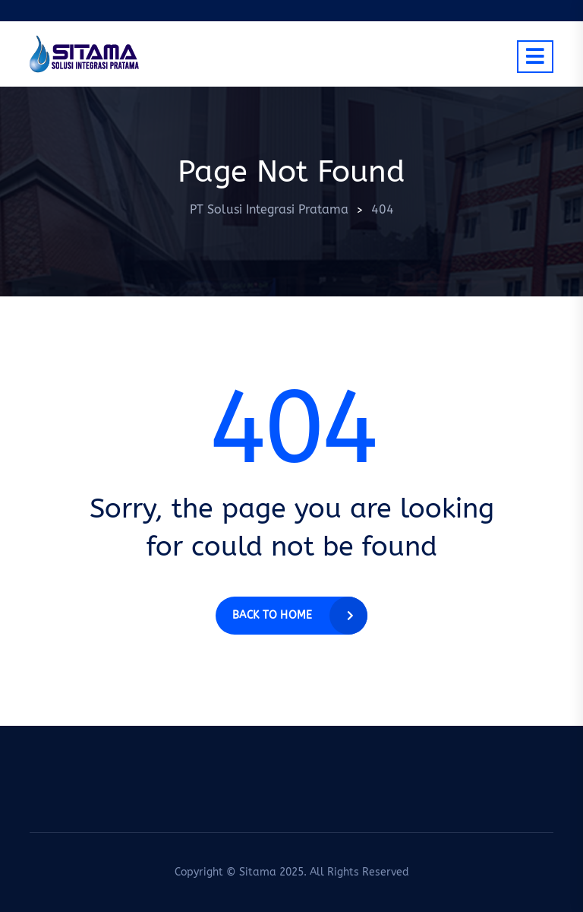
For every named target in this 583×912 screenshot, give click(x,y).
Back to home (272, 615)
